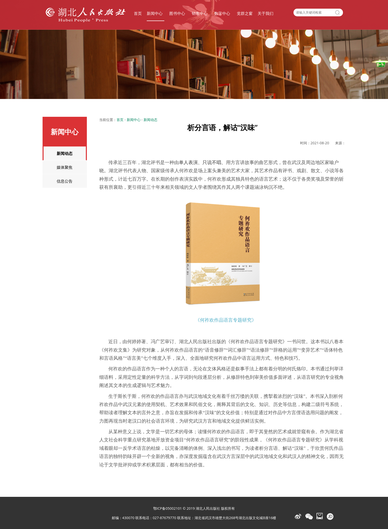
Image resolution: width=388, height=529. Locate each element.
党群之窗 (245, 13)
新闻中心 (155, 13)
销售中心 (200, 13)
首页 (138, 13)
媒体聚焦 (65, 167)
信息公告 (65, 181)
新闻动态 (65, 153)
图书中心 (177, 13)
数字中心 (222, 13)
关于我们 (265, 13)
